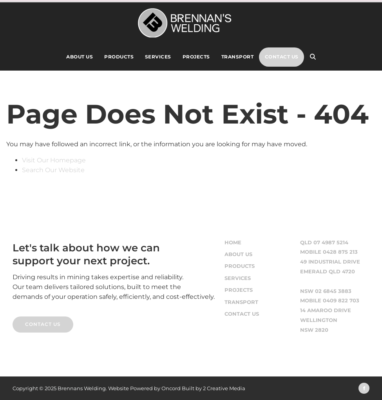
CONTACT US (30, 321)
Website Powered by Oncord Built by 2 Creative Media (176, 388)
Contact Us (282, 57)
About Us (79, 57)
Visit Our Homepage (54, 160)
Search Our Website (53, 170)
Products (119, 57)
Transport (237, 57)
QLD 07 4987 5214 (324, 242)
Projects (196, 57)
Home (232, 242)
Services (158, 57)
